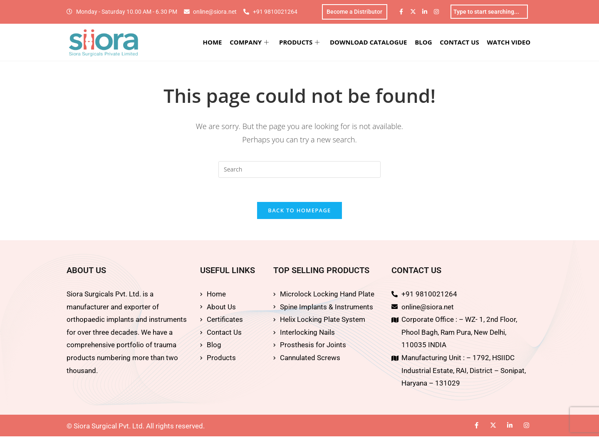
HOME (214, 42)
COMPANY (251, 42)
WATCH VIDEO (509, 42)
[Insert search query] (299, 170)
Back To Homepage (299, 212)
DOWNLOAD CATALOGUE (369, 42)
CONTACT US (460, 42)
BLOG (424, 42)
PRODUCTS (301, 42)
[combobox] (489, 12)
